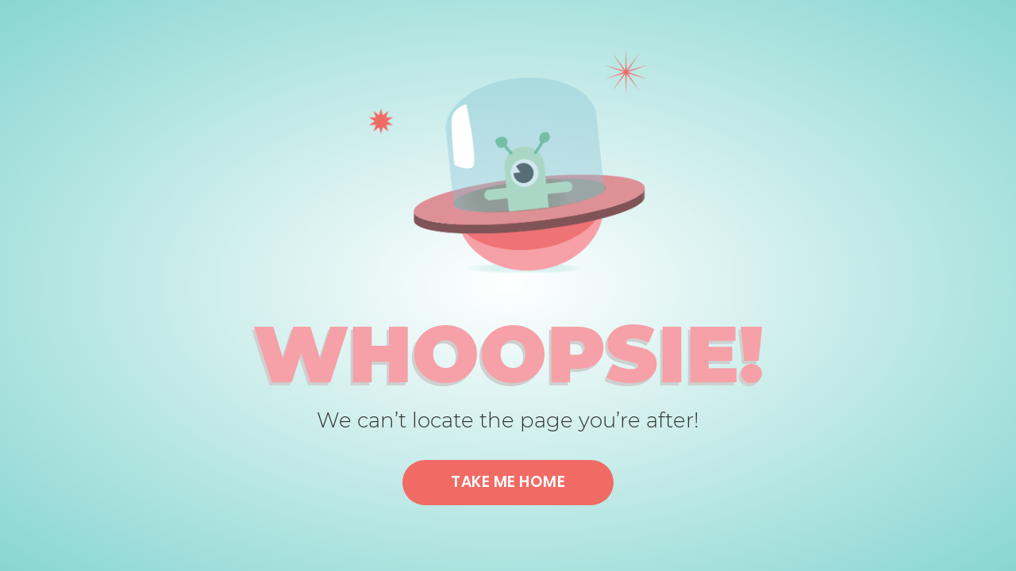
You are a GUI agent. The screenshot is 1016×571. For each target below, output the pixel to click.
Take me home (508, 481)
